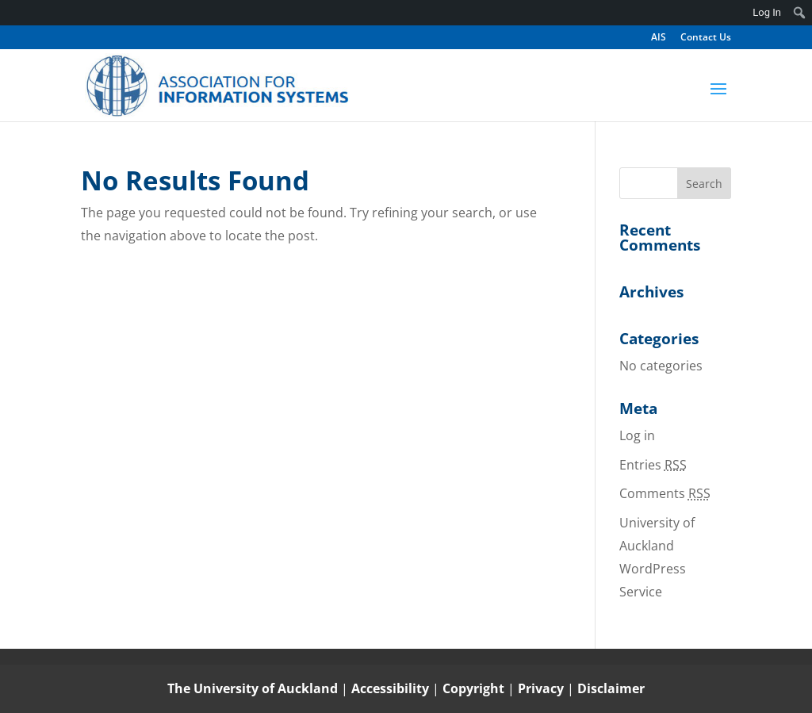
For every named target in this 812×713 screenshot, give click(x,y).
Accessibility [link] (391, 688)
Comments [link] (664, 493)
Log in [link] (637, 435)
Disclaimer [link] (611, 688)
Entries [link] (653, 464)
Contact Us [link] (705, 38)
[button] (718, 99)
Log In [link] (767, 12)
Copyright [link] (475, 688)
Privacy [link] (542, 688)
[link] (217, 84)
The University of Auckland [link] (252, 688)
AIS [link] (658, 38)
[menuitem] (799, 12)
